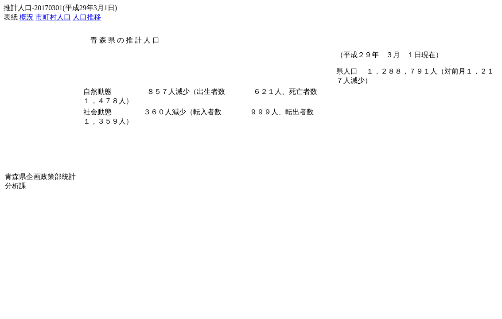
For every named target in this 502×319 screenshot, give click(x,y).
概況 (26, 17)
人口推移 (87, 17)
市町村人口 (53, 17)
